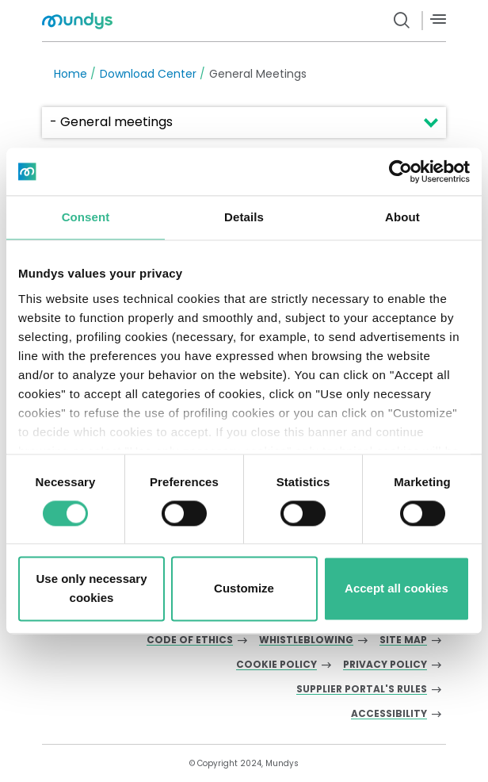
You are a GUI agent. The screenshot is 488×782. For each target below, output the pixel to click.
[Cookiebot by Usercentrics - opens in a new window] (400, 171)
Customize (244, 589)
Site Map (403, 640)
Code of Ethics (190, 640)
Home (70, 74)
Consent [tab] (86, 217)
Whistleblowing (306, 640)
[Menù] (438, 19)
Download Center (148, 74)
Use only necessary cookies (91, 589)
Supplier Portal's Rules (361, 689)
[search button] (402, 21)
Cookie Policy (276, 665)
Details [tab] (244, 217)
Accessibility (389, 714)
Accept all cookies (396, 589)
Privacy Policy (385, 665)
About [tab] (402, 217)
